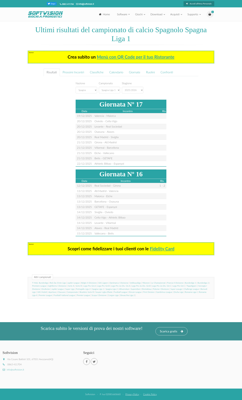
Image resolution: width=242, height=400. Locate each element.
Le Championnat (158, 283)
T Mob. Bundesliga (40, 283)
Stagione (127, 83)
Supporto (192, 14)
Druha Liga (178, 292)
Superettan (135, 289)
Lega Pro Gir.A (89, 286)
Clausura (61, 292)
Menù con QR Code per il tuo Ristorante (135, 57)
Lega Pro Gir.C (179, 286)
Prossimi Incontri (73, 72)
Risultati (52, 72)
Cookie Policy (150, 394)
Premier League (45, 295)
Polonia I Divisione (161, 289)
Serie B (79, 286)
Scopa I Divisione (99, 295)
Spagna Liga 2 (111, 289)
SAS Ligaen (103, 283)
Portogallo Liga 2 (83, 289)
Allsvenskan (124, 289)
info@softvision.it (13, 369)
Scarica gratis (171, 331)
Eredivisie (46, 289)
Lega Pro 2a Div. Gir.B (141, 286)
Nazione (80, 83)
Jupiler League (73, 283)
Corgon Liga (113, 295)
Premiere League (39, 286)
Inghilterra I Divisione (57, 286)
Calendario (116, 72)
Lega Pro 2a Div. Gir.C (161, 286)
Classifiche (97, 72)
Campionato (106, 83)
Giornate (134, 72)
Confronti (166, 72)
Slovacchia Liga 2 (127, 295)
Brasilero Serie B (87, 292)
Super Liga (69, 289)
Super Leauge (176, 289)
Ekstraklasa (146, 289)
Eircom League (135, 292)
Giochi (139, 14)
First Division (148, 292)
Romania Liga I (191, 292)
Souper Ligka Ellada (103, 292)
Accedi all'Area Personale (199, 3)
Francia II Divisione (175, 283)
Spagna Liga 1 (98, 289)
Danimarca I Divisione (119, 283)
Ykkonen (146, 283)
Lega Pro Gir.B (103, 286)
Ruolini (150, 72)
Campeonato (72, 292)
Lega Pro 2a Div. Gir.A (120, 286)
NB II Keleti (42, 292)
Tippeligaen (191, 286)
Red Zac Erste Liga (58, 283)
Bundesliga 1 (190, 283)
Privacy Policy (132, 394)
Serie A (71, 286)
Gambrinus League (164, 292)
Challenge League (191, 289)
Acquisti (174, 14)
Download (156, 14)
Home (104, 14)
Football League (120, 292)
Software (122, 14)
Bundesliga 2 (203, 283)
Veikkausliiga (135, 283)
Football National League (64, 295)
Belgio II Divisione (89, 283)
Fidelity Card (162, 248)
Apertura (52, 292)
